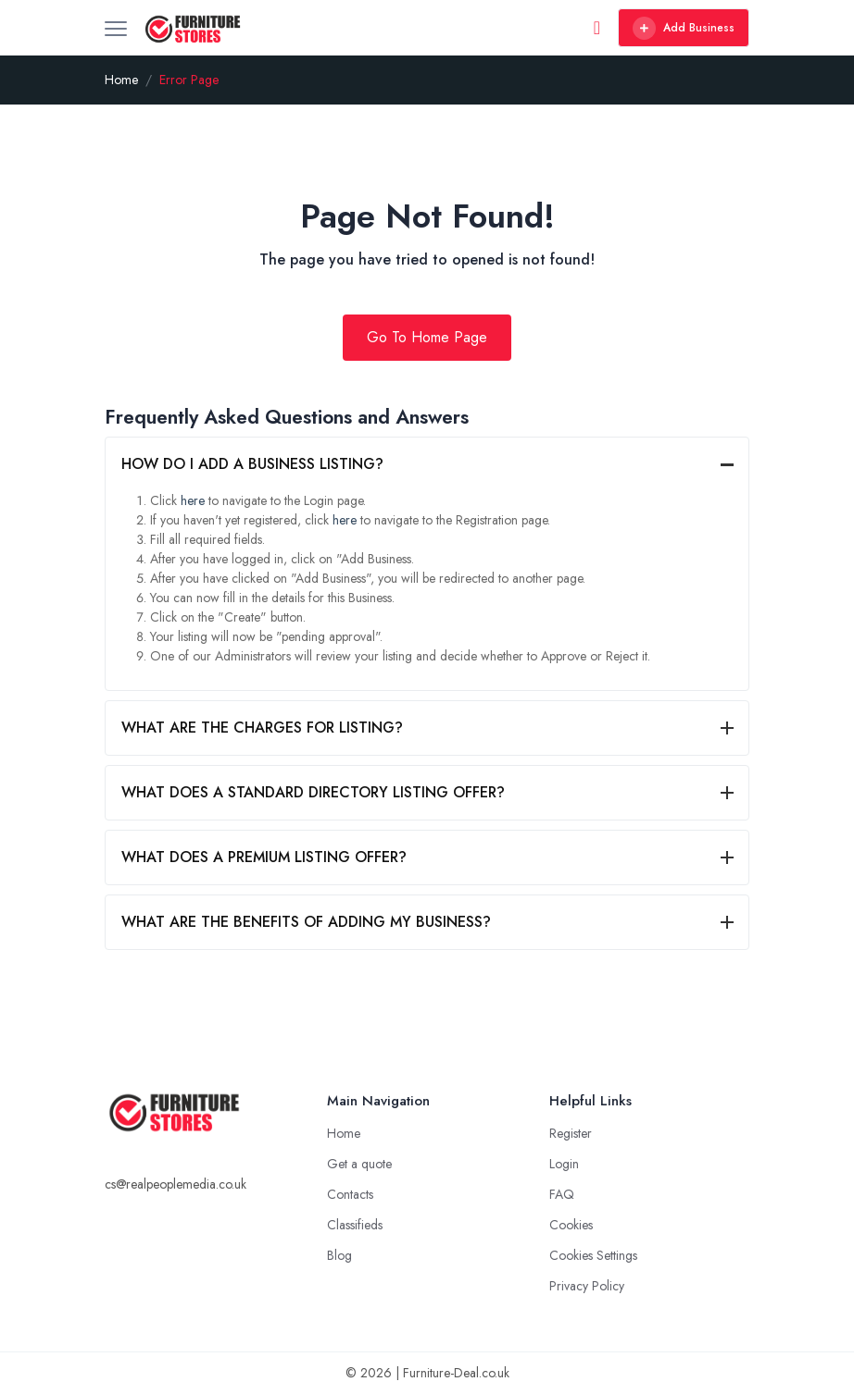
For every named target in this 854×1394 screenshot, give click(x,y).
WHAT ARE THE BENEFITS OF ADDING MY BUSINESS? (306, 921)
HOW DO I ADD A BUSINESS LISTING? (252, 464)
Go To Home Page (427, 337)
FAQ (561, 1194)
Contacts (350, 1194)
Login (564, 1163)
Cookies (571, 1224)
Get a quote (359, 1163)
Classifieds (355, 1224)
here (193, 500)
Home (121, 79)
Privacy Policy (586, 1286)
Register (570, 1133)
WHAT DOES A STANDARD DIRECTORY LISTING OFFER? (313, 792)
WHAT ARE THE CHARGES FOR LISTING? (262, 727)
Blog (339, 1255)
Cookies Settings (593, 1255)
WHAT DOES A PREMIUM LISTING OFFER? (264, 857)
